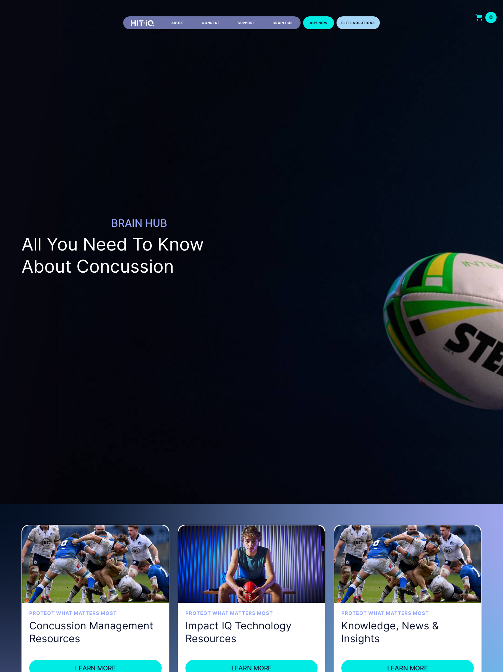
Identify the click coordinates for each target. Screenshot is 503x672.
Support (246, 23)
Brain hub (283, 23)
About (177, 23)
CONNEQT (211, 23)
